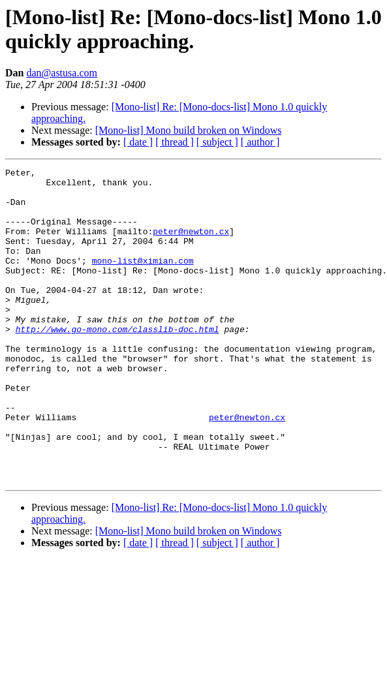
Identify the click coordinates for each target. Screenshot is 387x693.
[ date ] (138, 141)
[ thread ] (174, 141)
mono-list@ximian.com (143, 280)
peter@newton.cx (191, 245)
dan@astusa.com (61, 72)
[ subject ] (217, 141)
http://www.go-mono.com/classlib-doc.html (117, 362)
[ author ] (260, 141)
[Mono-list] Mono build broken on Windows (188, 130)
